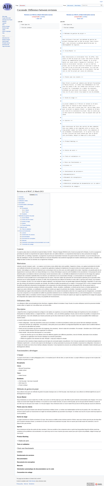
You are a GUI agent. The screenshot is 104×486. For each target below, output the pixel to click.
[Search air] (92, 5)
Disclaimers (31, 483)
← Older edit (38, 18)
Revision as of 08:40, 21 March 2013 (34, 14)
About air (26, 483)
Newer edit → (80, 18)
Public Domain (32, 481)
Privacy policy (20, 483)
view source (48, 14)
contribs (42, 16)
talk (38, 16)
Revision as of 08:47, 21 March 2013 (77, 14)
